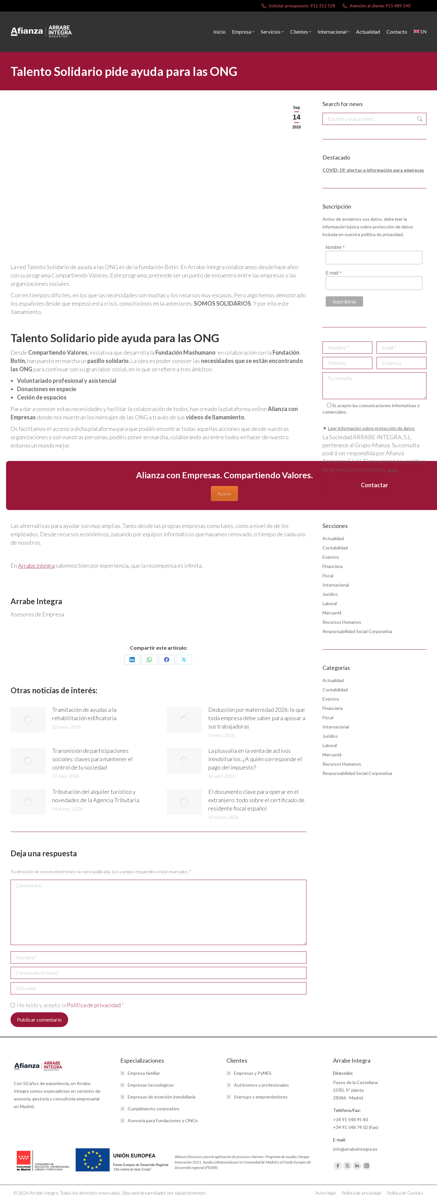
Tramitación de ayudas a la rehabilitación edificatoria (84, 713)
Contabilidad (335, 547)
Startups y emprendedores (261, 1096)
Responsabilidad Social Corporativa (357, 631)
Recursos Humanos (341, 622)
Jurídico (330, 594)
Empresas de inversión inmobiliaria (161, 1096)
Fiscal (327, 575)
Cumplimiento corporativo (153, 1108)
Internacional (335, 585)
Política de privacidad (94, 1004)
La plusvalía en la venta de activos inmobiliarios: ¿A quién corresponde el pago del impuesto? (255, 759)
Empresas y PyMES (253, 1073)
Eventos (330, 557)
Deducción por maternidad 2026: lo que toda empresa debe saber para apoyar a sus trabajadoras (256, 718)
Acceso (224, 493)
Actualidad (333, 538)
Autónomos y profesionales (261, 1085)
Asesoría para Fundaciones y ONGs (163, 1120)
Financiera (332, 566)
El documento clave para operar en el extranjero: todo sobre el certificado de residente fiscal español (256, 800)
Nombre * (335, 247)
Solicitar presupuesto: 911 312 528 (298, 6)
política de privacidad (382, 234)
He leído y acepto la (67, 1004)
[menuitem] (420, 32)
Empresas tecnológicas (151, 1085)
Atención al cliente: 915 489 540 (376, 6)
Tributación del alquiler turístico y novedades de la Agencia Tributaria (95, 795)
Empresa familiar (144, 1073)
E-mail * (333, 273)
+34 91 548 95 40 (350, 1119)
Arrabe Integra (36, 565)
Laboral (329, 603)
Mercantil (331, 612)
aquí (392, 469)
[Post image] (28, 720)
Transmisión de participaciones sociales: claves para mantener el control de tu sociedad (92, 759)
